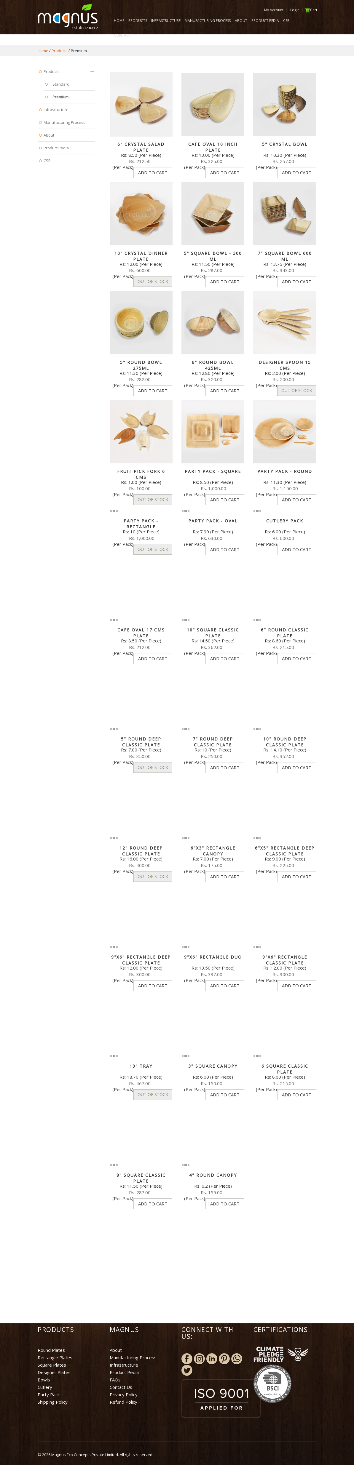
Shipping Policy (53, 1402)
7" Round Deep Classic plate (213, 742)
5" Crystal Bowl (285, 144)
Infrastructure (124, 1365)
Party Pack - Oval (213, 521)
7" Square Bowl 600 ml (285, 256)
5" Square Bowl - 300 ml (213, 256)
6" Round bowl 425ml (213, 365)
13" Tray (141, 1066)
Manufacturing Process (133, 1357)
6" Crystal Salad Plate (141, 147)
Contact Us (121, 1387)
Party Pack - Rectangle (141, 524)
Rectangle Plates (55, 1357)
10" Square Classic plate (213, 633)
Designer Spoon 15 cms (285, 365)
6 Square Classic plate (284, 1069)
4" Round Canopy (213, 1175)
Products (60, 50)
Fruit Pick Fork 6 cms (141, 474)
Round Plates (51, 1350)
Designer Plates (54, 1372)
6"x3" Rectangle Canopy (213, 851)
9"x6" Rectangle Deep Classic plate (141, 960)
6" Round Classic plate (285, 633)
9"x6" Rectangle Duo (213, 957)
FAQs (115, 1380)
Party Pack (49, 1394)
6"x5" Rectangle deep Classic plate (285, 851)
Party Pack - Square (213, 471)
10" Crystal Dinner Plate (141, 256)
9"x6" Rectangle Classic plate (284, 960)
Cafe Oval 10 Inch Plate (212, 147)
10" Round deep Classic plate (285, 742)
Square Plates (52, 1365)
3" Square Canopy (212, 1066)
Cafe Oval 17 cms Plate (141, 633)
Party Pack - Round (284, 471)
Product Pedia (124, 1372)
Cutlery (45, 1387)
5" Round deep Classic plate (141, 742)
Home (43, 50)
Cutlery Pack (284, 521)
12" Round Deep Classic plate (141, 851)
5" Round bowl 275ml (141, 365)
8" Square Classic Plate (141, 1178)
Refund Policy (123, 1402)
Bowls (44, 1380)
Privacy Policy (124, 1394)
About (116, 1350)
